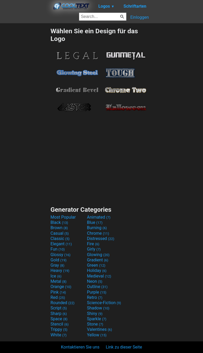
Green (96, 265)
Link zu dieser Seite (124, 347)
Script (58, 307)
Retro (94, 297)
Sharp (58, 313)
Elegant (61, 243)
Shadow (98, 307)
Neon (94, 281)
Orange (60, 286)
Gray (57, 265)
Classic (60, 238)
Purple (96, 292)
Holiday (97, 270)
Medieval (99, 276)
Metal (58, 281)
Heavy (59, 270)
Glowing (98, 254)
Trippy (58, 329)
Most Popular (63, 217)
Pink (58, 292)
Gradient (97, 259)
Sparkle (96, 318)
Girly (94, 249)
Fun (57, 249)
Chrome (98, 233)
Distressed (100, 238)
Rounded (62, 302)
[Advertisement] (25, 106)
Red (57, 297)
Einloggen (139, 17)
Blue (95, 222)
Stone (95, 324)
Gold (58, 259)
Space (58, 318)
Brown (59, 227)
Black (59, 222)
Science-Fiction (104, 302)
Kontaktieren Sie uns (80, 347)
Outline (97, 286)
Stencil (59, 324)
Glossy (60, 254)
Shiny (95, 313)
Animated (98, 217)
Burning (97, 227)
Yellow (97, 334)
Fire (93, 243)
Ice (55, 276)
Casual (59, 233)
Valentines (99, 329)
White (58, 334)
